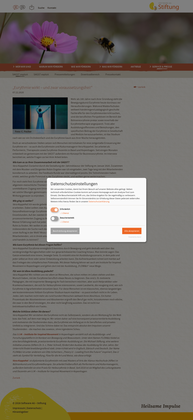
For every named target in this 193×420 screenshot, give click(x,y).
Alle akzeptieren (131, 231)
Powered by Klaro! (134, 237)
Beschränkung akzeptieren (65, 231)
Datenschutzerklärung (99, 201)
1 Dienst (64, 213)
